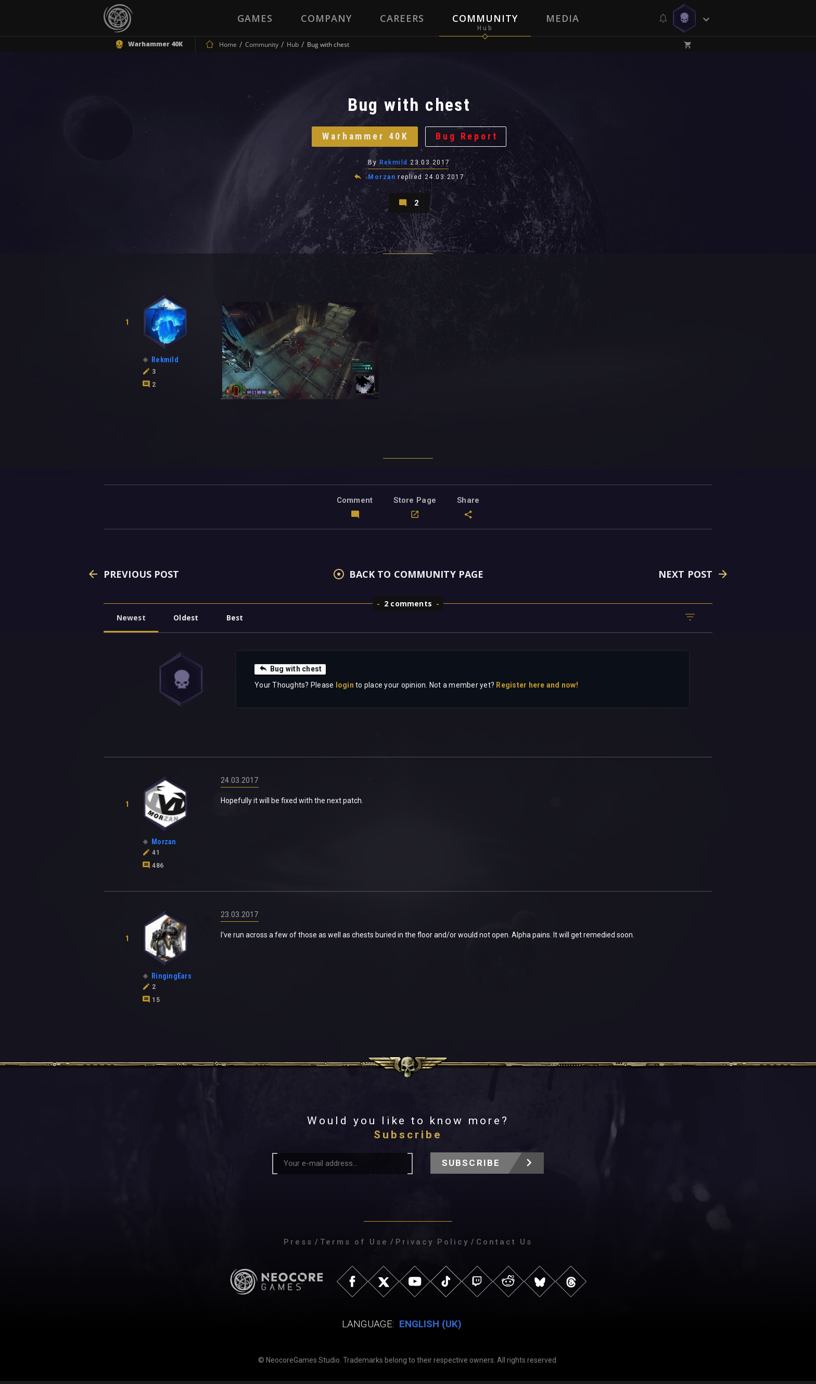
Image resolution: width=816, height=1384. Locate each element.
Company (326, 18)
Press (298, 1245)
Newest (131, 621)
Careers (402, 18)
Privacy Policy (432, 1245)
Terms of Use (354, 1245)
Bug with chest (290, 672)
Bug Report (468, 137)
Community (485, 18)
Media (562, 18)
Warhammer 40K (365, 137)
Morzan (382, 179)
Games (255, 18)
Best (237, 621)
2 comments (408, 607)
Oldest (187, 621)
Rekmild (393, 164)
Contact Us (504, 1245)
